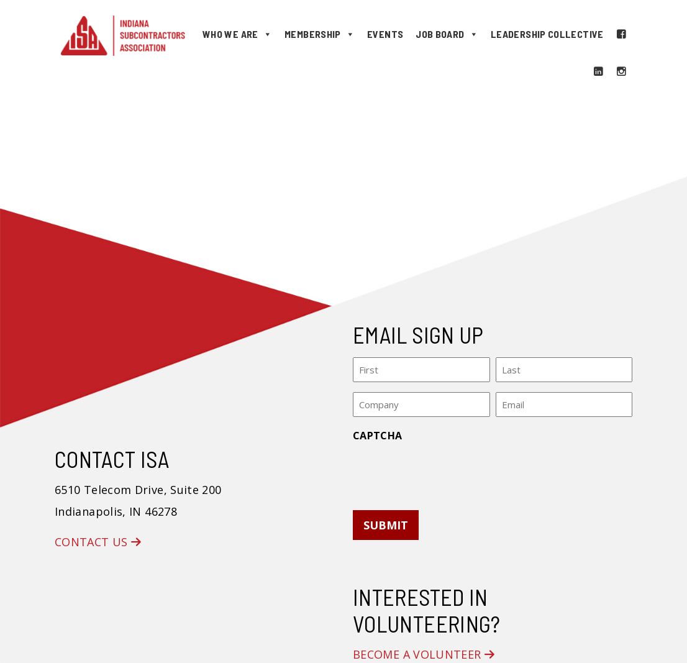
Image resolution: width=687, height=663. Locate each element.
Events (385, 34)
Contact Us (98, 541)
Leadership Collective (547, 34)
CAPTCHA (378, 435)
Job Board (447, 34)
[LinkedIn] (598, 71)
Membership (319, 34)
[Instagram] (621, 71)
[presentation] (447, 472)
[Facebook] (621, 34)
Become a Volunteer (423, 654)
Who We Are (237, 34)
